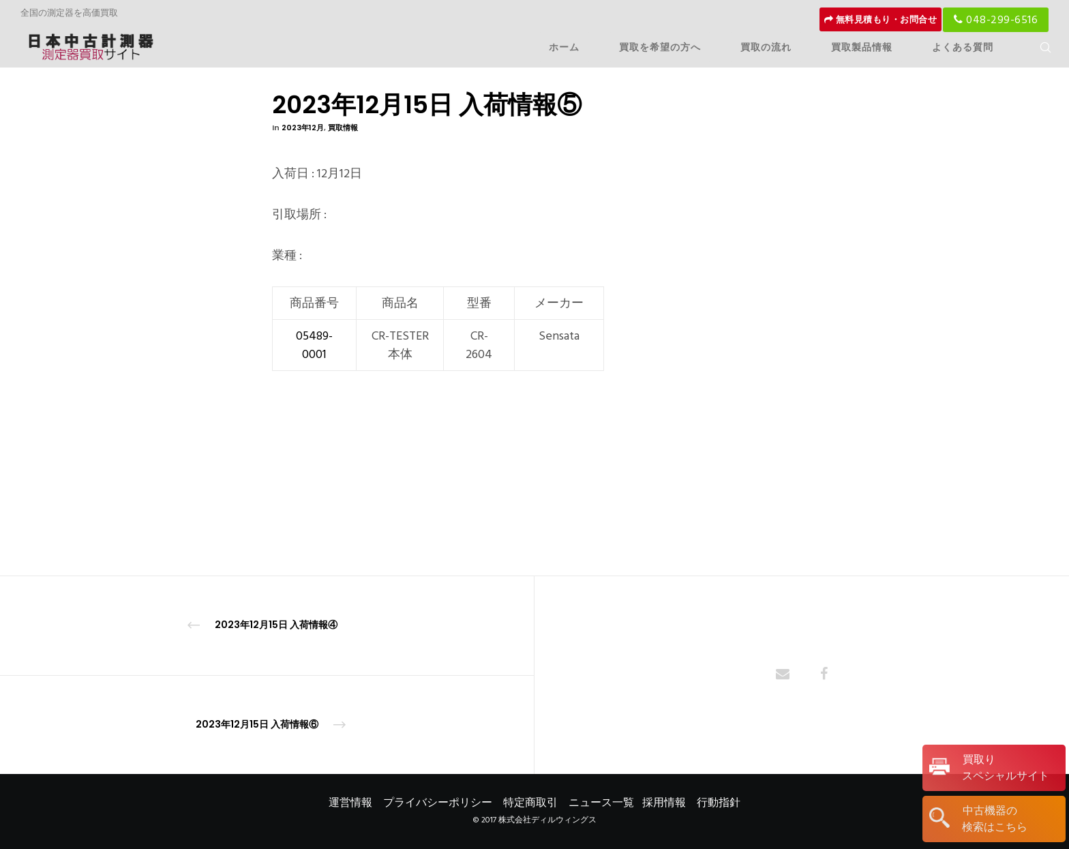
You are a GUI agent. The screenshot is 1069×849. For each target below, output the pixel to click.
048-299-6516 (996, 20)
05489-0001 (314, 345)
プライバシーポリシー (437, 802)
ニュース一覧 (601, 802)
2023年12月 (303, 127)
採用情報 (664, 802)
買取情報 (343, 127)
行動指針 (718, 802)
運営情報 (350, 802)
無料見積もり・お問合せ (880, 19)
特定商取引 (530, 802)
